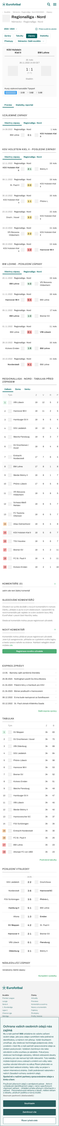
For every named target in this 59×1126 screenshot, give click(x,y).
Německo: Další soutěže (31, 41)
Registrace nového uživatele (29, 651)
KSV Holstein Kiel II (14, 51)
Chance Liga (7, 1013)
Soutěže (7, 12)
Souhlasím (29, 1103)
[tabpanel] (29, 134)
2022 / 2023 (10, 29)
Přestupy (8, 41)
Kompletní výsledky (47, 976)
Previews (34, 1001)
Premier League (8, 998)
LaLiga (4, 1001)
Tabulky (19, 36)
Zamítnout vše (29, 1112)
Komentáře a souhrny (39, 1004)
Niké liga (5, 1016)
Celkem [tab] (7, 389)
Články (34, 995)
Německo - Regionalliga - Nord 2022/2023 (28, 12)
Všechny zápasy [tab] (12, 123)
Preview (8, 105)
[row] (29, 134)
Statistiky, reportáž (24, 105)
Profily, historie (36, 1016)
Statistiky (44, 36)
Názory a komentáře (38, 1007)
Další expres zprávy (47, 711)
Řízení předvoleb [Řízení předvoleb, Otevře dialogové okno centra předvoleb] (29, 1120)
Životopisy (35, 1013)
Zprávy (7, 36)
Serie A (5, 1004)
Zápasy (49, 12)
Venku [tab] (27, 389)
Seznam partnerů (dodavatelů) (18, 1096)
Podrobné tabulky (48, 860)
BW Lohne (43, 52)
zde (11, 645)
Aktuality (34, 998)
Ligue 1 (5, 1010)
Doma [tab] (18, 389)
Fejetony (34, 1010)
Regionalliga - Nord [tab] (33, 123)
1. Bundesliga (7, 1007)
